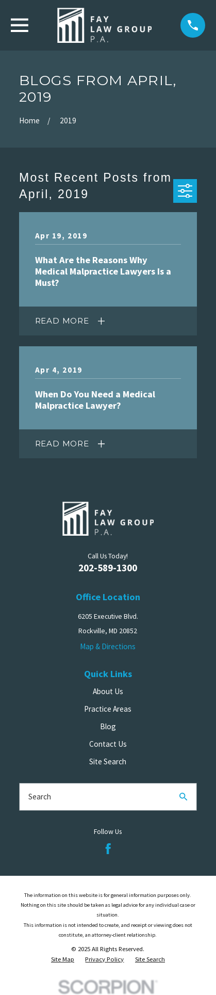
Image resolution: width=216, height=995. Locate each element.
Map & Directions (108, 646)
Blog (108, 726)
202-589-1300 (107, 567)
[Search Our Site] (183, 796)
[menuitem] (62, 959)
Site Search (107, 761)
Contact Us (108, 744)
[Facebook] (108, 849)
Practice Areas (107, 709)
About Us (108, 691)
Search (39, 796)
